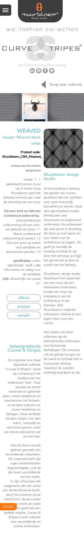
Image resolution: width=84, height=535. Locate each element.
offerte (23, 298)
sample (23, 315)
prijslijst (23, 306)
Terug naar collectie (65, 84)
